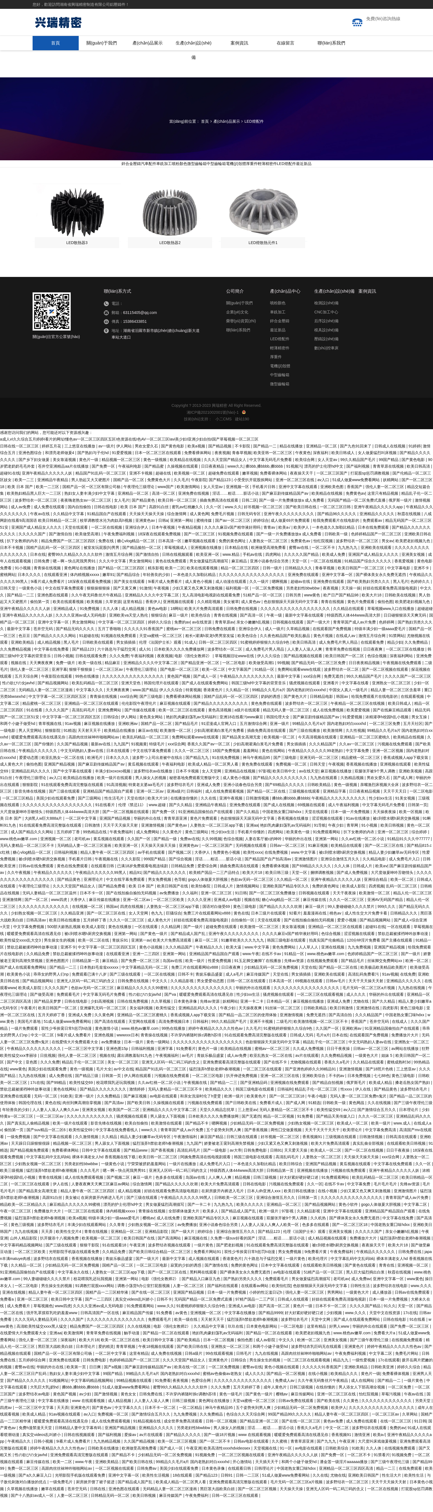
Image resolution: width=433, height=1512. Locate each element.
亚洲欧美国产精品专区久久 (286, 899)
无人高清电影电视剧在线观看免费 (211, 608)
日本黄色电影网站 (262, 1339)
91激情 (145, 601)
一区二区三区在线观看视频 (320, 1007)
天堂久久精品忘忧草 (218, 1122)
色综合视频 (377, 669)
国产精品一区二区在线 (267, 804)
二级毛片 (284, 1034)
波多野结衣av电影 (35, 1407)
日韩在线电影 (106, 520)
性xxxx (346, 1102)
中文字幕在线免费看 (52, 662)
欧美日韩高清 (419, 479)
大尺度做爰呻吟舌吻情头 (22, 824)
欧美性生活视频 (156, 1488)
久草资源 (113, 614)
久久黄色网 (104, 1028)
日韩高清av (36, 933)
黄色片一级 (89, 472)
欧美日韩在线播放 (65, 933)
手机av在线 (253, 567)
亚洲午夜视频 (231, 811)
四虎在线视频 (132, 919)
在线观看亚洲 (56, 587)
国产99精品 (56, 1095)
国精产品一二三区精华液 (107, 1305)
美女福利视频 (142, 1021)
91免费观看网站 (327, 845)
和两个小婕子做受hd (18, 736)
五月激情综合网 (254, 736)
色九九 (157, 926)
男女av (388, 554)
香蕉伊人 (153, 614)
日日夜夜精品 (213, 479)
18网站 (176, 621)
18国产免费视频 (226, 763)
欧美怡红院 (281, 1298)
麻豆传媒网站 (303, 1407)
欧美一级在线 (90, 676)
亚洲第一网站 (182, 533)
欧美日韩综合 (291, 1177)
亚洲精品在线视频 (241, 784)
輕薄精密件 (301, 168)
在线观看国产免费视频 (332, 642)
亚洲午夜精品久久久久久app (379, 520)
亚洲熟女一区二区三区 (392, 696)
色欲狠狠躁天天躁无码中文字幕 (291, 614)
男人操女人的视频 (151, 790)
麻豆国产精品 (212, 1149)
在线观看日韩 (103, 879)
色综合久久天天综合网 (246, 1427)
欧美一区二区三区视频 (177, 1454)
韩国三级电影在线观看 (287, 953)
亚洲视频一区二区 (56, 852)
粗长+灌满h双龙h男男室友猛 (210, 648)
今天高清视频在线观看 (318, 750)
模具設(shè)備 (326, 343)
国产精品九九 (198, 770)
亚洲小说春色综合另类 (270, 574)
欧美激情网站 (189, 499)
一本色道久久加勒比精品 (334, 540)
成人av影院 (266, 1353)
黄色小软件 (349, 1217)
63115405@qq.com (140, 325)
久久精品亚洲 (72, 926)
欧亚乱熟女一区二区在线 (63, 770)
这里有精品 (133, 614)
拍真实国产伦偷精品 (327, 953)
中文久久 (160, 994)
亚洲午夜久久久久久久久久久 (289, 527)
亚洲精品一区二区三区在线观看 (92, 716)
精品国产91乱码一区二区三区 (101, 486)
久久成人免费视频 (309, 1061)
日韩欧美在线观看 (98, 655)
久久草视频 (161, 1014)
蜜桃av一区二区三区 (184, 642)
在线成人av (346, 648)
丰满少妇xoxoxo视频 (113, 784)
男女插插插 (126, 655)
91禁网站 (397, 648)
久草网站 (410, 1427)
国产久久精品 (181, 818)
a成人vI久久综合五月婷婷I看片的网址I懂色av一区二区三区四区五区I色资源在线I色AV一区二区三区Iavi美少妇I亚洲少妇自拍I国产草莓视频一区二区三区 (129, 452)
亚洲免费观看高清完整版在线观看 (232, 1075)
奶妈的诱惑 (271, 709)
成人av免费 (21, 520)
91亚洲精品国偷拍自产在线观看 (206, 824)
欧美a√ (284, 540)
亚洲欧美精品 (23, 655)
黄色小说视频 (151, 960)
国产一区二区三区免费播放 (273, 906)
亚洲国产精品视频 (60, 777)
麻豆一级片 (179, 628)
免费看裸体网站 (198, 465)
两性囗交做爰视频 (287, 1143)
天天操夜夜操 (385, 824)
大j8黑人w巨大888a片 (44, 831)
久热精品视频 (352, 790)
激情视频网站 (248, 899)
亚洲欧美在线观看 (377, 560)
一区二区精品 (191, 1420)
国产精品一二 (265, 459)
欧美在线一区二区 (190, 1380)
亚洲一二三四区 (147, 967)
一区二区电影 (234, 676)
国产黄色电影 (173, 459)
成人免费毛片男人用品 (339, 655)
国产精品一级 (166, 852)
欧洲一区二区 (417, 973)
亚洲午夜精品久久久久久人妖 (47, 486)
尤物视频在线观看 (306, 1075)
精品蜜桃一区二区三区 (42, 716)
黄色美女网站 (151, 730)
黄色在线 (241, 926)
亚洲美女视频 (414, 567)
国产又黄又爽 (125, 601)
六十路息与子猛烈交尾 (117, 662)
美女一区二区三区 (123, 1075)
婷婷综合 (261, 533)
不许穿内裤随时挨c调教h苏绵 (196, 1048)
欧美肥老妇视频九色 (413, 554)
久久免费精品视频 (16, 662)
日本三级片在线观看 (269, 926)
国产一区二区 (37, 912)
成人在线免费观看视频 (225, 804)
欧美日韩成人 (343, 465)
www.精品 (232, 567)
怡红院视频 (323, 554)
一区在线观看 (146, 939)
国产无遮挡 (251, 1129)
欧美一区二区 (214, 682)
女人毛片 (122, 513)
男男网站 (335, 1305)
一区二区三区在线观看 (263, 1082)
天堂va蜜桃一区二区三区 (161, 648)
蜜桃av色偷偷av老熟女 (223, 1386)
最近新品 (360, 168)
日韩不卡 (185, 987)
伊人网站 (124, 459)
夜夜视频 (222, 465)
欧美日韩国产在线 (173, 899)
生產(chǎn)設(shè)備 (194, 50)
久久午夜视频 (19, 885)
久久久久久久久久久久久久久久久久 (133, 689)
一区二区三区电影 (208, 1088)
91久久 (390, 1319)
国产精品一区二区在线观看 (166, 1346)
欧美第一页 (77, 1380)
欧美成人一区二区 (353, 1136)
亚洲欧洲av (128, 736)
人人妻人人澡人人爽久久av (56, 1122)
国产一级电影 (215, 1163)
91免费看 (305, 1129)
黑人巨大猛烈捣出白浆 (366, 1285)
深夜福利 (321, 465)
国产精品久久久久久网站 (55, 648)
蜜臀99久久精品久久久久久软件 (75, 567)
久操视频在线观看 (183, 479)
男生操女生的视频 (60, 953)
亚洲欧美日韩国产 (364, 1488)
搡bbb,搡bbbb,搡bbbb (264, 479)
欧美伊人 (302, 540)
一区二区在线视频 (107, 540)
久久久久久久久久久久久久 (90, 1129)
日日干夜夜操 (339, 1061)
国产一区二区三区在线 (385, 858)
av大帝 (236, 1163)
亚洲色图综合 (31, 465)
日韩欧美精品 (319, 797)
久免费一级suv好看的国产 (233, 1251)
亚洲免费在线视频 (194, 506)
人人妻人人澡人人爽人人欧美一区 (270, 1237)
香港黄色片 (213, 703)
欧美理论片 (353, 1143)
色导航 (180, 892)
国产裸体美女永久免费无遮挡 (381, 587)
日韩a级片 (194, 1366)
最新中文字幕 (19, 642)
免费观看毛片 (69, 1007)
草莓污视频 (391, 1407)
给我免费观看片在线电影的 (336, 533)
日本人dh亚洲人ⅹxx (264, 1204)
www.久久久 (421, 1298)
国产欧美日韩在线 (302, 520)
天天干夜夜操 (345, 906)
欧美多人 (211, 1224)
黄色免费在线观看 (267, 716)
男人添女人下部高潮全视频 (362, 1400)
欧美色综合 (201, 628)
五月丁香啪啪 (110, 642)
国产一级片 (193, 939)
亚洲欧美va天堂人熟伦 (129, 628)
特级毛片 (157, 757)
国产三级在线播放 (305, 743)
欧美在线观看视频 (203, 581)
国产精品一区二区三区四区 (122, 581)
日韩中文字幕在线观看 (102, 1163)
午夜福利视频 (143, 669)
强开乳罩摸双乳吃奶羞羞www (52, 1326)
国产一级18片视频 (220, 1447)
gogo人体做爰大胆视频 (208, 892)
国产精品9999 (270, 1326)
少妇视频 (334, 1326)
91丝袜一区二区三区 (283, 1021)
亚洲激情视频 (153, 838)
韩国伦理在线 (31, 1115)
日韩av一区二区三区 (288, 858)
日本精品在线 (237, 560)
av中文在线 (123, 1082)
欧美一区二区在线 (94, 953)
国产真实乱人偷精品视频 (29, 1136)
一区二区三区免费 (385, 736)
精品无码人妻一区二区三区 (286, 723)
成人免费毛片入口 (405, 872)
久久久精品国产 (323, 757)
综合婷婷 (419, 845)
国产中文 (15, 1075)
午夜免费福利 (122, 845)
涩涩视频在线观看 (328, 831)
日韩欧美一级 (336, 547)
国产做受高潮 (42, 1007)
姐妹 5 (387, 1068)
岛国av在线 (173, 973)
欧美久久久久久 (250, 1217)
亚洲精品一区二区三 (284, 1217)
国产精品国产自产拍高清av (268, 872)
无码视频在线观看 (252, 858)
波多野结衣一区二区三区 (36, 513)
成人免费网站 (148, 845)
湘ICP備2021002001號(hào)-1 (213, 425)
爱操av (130, 1447)
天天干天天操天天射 (121, 838)
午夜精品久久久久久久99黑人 (101, 885)
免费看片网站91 (208, 1264)
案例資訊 (239, 43)
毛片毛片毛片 (386, 1197)
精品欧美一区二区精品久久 (23, 1217)
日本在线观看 (118, 763)
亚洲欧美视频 (411, 784)
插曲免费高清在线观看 (219, 513)
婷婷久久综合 (160, 635)
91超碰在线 (89, 648)
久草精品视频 (298, 642)
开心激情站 (243, 1474)
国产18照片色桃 (380, 1082)
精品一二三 (386, 1481)
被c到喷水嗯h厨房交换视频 (397, 831)
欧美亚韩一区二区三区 (273, 465)
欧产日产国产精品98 (341, 608)
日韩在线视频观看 (178, 567)
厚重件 (274, 168)
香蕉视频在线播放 (362, 777)
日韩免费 (42, 574)
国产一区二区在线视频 (364, 1163)
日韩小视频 (63, 669)
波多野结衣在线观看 (51, 1271)
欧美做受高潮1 (88, 547)
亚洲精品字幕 (335, 804)
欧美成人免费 (334, 567)
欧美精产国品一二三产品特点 (215, 885)
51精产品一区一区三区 (263, 608)
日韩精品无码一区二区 (111, 1508)
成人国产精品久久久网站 (32, 845)
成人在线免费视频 (329, 723)
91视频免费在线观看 (236, 547)
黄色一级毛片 (231, 1407)
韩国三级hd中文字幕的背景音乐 (259, 696)
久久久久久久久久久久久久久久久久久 (252, 587)
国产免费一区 (104, 479)
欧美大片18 (372, 608)
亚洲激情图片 (306, 872)
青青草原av (224, 635)
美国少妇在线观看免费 (56, 811)
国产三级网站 (90, 811)
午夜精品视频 (190, 540)
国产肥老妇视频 (230, 1258)
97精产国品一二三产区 (255, 1312)
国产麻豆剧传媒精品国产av (286, 506)
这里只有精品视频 (383, 506)
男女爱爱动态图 (211, 994)
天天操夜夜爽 (251, 1021)
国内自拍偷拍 (80, 520)
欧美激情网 (333, 743)
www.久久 (233, 520)
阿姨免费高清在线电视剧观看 (206, 1170)
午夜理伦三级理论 (139, 499)
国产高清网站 (170, 1251)
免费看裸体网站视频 (184, 709)
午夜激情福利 (186, 1149)
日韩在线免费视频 (133, 1014)
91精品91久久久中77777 (409, 852)
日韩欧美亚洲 (383, 1380)
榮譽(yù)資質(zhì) (241, 334)
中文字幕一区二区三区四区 (122, 635)
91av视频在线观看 (65, 1427)
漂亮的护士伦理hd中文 (324, 479)
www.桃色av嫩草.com (19, 852)
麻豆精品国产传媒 (138, 1326)
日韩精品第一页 (86, 973)
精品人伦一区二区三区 (412, 906)
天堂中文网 (321, 1332)
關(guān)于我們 (101, 43)
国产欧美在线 (329, 1413)
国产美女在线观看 (130, 594)
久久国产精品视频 (73, 757)
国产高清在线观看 (110, 1034)
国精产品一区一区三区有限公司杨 (92, 499)
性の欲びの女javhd (19, 696)
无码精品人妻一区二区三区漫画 (46, 703)
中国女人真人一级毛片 (349, 703)
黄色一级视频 (155, 472)
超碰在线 (163, 486)
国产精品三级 (87, 1088)
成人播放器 (382, 1305)
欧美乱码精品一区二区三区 (95, 696)
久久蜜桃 (280, 1454)
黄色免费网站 (284, 960)
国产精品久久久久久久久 (165, 885)
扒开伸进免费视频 (242, 1088)
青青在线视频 (333, 614)
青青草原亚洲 (176, 831)
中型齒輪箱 (216, 168)
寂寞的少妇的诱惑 (186, 1278)
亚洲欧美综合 (314, 1088)
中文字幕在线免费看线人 (117, 1143)
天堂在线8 (136, 811)
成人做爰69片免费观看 (291, 533)
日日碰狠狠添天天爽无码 (405, 628)
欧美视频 (95, 614)
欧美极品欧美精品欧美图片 (384, 980)
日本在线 (38, 567)
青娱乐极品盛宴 (210, 987)
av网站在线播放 (405, 1061)
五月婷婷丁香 (69, 845)
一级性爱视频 (364, 1373)
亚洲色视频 (104, 1048)
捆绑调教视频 (322, 885)
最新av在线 (101, 757)
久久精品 (110, 1149)
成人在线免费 (169, 1231)
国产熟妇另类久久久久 (243, 1292)
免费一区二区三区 (23, 1481)
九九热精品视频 (107, 1454)
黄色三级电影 (245, 919)
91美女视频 (405, 811)
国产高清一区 (252, 628)
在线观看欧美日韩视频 (407, 1156)
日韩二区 (249, 513)
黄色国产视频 (179, 689)
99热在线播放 (87, 689)
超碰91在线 (10, 486)
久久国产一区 (139, 852)
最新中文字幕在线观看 (305, 628)
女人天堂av (328, 472)
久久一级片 (259, 594)
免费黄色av (355, 506)
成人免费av (361, 1292)
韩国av (342, 709)
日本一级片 (134, 1055)
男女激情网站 (141, 574)
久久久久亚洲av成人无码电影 (81, 628)
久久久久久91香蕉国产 (144, 642)
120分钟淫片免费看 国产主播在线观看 (380, 953)
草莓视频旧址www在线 (235, 669)
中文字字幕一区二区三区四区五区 (58, 709)
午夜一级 (274, 628)
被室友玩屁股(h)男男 (102, 560)
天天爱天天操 (296, 1163)
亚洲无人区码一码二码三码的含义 (86, 994)
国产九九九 (327, 1454)
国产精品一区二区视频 (286, 1386)
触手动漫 (132, 1346)
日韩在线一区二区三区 (20, 459)
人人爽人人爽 (220, 1190)
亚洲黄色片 (354, 1359)
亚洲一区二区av (150, 804)
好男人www (339, 1339)
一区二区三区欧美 (169, 912)
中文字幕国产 (240, 682)
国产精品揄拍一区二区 (142, 560)
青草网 (353, 838)
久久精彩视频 (209, 614)
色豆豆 (25, 648)
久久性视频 (355, 743)
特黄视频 (193, 703)
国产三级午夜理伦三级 (413, 1115)
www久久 (236, 479)
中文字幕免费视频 (29, 939)
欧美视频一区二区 (190, 486)
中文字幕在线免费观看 (393, 1177)
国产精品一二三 (21, 608)
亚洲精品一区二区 (322, 459)
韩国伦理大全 (278, 730)
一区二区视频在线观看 (115, 1481)
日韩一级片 (273, 581)
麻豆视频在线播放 (100, 736)
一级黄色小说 (31, 601)
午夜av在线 (40, 527)
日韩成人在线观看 (294, 1312)
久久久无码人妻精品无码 (36, 1332)
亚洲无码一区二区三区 (319, 770)
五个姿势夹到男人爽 (224, 1143)
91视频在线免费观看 (119, 648)
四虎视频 (376, 899)
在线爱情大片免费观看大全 (75, 1055)
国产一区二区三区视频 (258, 1502)
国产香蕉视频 (256, 1143)
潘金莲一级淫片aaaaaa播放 (344, 1474)
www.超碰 (158, 818)
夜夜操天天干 (302, 486)
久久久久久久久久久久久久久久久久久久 (295, 621)
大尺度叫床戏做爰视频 (378, 1454)
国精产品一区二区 (129, 493)
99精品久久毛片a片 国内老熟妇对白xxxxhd (289, 703)
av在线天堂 (309, 784)
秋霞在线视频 (409, 527)
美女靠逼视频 (65, 472)
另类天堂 (423, 1413)
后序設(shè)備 (326, 334)
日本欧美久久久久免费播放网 (179, 662)
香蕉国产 (355, 499)
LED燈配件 (253, 121)
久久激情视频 (87, 1149)
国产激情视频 (106, 1407)
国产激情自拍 (61, 547)
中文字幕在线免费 (398, 1231)
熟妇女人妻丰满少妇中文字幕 (90, 506)
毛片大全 (104, 1082)
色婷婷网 (387, 635)
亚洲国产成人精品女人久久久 (37, 540)
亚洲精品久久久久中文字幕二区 (152, 608)
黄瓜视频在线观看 (144, 777)
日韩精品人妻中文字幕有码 (78, 1440)
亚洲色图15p (117, 1061)
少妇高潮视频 (103, 1014)
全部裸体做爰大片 (184, 1224)
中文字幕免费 (358, 763)
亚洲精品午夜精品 (53, 493)
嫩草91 (108, 587)
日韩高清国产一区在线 (100, 1326)
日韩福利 (194, 804)
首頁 (55, 43)
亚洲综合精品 (376, 892)
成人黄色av (251, 614)
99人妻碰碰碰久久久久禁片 (351, 919)
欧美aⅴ (381, 879)
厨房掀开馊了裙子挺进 (96, 1495)
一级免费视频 (19, 1149)
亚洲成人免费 (209, 797)
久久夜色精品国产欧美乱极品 (285, 648)
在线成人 (400, 1034)
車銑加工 (130, 168)
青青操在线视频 (48, 581)
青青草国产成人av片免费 (355, 635)
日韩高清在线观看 (402, 1149)
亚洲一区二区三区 (393, 845)
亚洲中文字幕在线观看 (298, 499)
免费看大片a (385, 1346)
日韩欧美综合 (337, 1461)
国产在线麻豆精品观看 (393, 723)
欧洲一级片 (234, 1109)
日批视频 (48, 1068)
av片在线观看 (307, 1068)
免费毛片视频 (223, 527)
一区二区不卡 (324, 560)
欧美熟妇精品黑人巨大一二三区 (34, 506)
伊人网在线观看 (138, 1088)
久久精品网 (171, 939)
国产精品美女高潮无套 (242, 750)
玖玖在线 (236, 1339)
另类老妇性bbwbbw (303, 601)
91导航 (320, 838)
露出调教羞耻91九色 (135, 1068)
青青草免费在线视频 (343, 662)
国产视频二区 (180, 865)
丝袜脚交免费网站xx (385, 973)
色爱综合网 (201, 1393)
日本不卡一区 (92, 906)
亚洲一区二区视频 (388, 763)
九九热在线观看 (324, 790)
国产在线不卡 (276, 1075)
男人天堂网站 (31, 743)
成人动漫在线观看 (231, 594)
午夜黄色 (303, 465)
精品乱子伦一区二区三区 (325, 1055)
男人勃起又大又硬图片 (91, 493)
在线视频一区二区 (88, 919)
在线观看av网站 (255, 1298)
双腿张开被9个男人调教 (376, 784)
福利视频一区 (238, 601)
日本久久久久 (30, 587)
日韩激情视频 (258, 811)
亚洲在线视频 (333, 960)
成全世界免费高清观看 (184, 1434)
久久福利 (190, 906)
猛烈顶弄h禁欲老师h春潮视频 (215, 1082)
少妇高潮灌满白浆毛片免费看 (219, 743)
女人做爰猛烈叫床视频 (378, 465)
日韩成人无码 (302, 1048)
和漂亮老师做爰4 (60, 465)
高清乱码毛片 (84, 723)
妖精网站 (391, 493)
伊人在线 (363, 1102)
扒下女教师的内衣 (23, 554)
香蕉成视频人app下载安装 (406, 770)
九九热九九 (348, 560)
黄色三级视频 (23, 1237)
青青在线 (387, 1278)
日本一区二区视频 (219, 1353)
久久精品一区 (238, 703)
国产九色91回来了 (356, 459)
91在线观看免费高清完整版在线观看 (72, 797)
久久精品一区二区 (292, 892)
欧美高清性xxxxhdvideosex (227, 1461)
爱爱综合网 (207, 879)
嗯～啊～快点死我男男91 (75, 574)
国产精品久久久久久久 (27, 1393)
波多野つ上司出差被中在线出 (158, 770)
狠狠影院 (53, 743)
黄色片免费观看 (361, 614)
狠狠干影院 (90, 1258)
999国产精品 (155, 872)
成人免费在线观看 (50, 520)
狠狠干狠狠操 (81, 682)
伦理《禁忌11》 (132, 818)
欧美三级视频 (12, 1183)
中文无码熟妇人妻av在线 (82, 763)
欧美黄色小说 (19, 987)
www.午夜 (250, 967)
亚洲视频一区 (238, 499)
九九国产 (121, 757)
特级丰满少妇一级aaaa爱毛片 (381, 642)
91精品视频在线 (147, 1434)
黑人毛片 (400, 594)
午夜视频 (162, 601)
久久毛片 (181, 493)
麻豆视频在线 (196, 1251)
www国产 (166, 499)
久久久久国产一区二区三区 (408, 689)
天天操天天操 (292, 1502)
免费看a (7, 1312)
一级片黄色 (204, 1258)
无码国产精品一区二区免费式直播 (357, 513)
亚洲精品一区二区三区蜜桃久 (365, 750)
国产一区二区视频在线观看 (385, 682)
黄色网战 (357, 1115)
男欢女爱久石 (147, 459)
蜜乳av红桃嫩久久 (188, 520)
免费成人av (285, 1393)
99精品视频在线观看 (134, 1393)
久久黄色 (351, 1413)
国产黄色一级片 (154, 946)
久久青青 (117, 1237)
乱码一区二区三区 (402, 899)
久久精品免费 (38, 967)
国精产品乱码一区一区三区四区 (53, 560)
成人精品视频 (133, 621)
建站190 (242, 432)
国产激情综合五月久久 (377, 1122)
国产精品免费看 (112, 899)
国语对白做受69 (216, 919)
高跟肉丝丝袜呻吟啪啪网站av (94, 750)
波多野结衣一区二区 (225, 662)
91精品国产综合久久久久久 (368, 574)
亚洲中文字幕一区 (338, 587)
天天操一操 (351, 601)
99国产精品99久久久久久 (290, 1427)
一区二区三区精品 (18, 811)
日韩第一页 (417, 818)
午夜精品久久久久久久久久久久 (247, 689)
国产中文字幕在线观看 (73, 784)
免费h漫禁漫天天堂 (36, 1440)
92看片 (295, 926)
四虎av (6, 1420)
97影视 (264, 784)
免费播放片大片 (405, 1048)
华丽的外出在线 (148, 831)
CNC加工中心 (326, 325)
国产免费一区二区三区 (141, 973)
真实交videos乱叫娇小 (134, 1312)
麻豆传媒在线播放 (105, 912)
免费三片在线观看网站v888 (207, 926)
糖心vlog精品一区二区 (136, 554)
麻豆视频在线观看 (176, 716)
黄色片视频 (323, 648)
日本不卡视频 (12, 560)
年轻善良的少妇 (157, 587)
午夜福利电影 (130, 479)
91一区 (286, 1461)
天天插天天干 (267, 1474)
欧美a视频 (197, 459)
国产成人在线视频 (279, 818)
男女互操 (419, 730)
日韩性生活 (360, 1298)
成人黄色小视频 (199, 594)
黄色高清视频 (220, 723)
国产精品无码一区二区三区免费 (319, 676)
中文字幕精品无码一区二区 (145, 980)
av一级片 (106, 459)
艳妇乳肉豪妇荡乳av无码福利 (192, 730)
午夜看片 (28, 1021)
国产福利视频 (358, 479)
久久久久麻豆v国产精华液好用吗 (233, 540)
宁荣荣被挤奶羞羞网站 (147, 1177)
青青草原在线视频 (389, 479)
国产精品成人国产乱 (189, 946)
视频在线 (19, 676)
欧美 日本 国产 (20, 499)
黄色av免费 (333, 1434)
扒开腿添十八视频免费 (60, 1251)
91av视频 (73, 736)
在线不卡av (272, 967)
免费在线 (106, 554)
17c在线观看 (389, 1373)
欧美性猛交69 (81, 1095)
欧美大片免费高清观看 (204, 621)
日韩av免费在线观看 (296, 1413)
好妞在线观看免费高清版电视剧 (390, 601)
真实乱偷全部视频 (369, 1156)
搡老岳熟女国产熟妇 (413, 1095)
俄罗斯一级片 (401, 513)
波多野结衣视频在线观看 (170, 1258)
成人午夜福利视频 (344, 818)
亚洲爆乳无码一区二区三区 (103, 1021)
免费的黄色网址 (233, 554)
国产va (170, 1007)
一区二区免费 (400, 1400)
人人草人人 (309, 960)
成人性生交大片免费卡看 (366, 926)
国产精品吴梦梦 (48, 1014)
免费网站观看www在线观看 (196, 750)
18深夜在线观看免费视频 (160, 547)
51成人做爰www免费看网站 (356, 493)
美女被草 (231, 614)
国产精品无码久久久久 (76, 642)
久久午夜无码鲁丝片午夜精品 (97, 608)
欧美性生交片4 (69, 1244)
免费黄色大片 (159, 493)
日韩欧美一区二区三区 (234, 1210)
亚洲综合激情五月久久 (340, 872)
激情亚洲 (362, 1447)
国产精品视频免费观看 (30, 1163)
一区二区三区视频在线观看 (242, 1468)
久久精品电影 (375, 872)
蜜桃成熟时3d (399, 1075)
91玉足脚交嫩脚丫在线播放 (258, 973)
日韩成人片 (363, 879)
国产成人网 (403, 790)
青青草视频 (126, 1359)
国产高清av (114, 1115)
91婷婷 (415, 459)
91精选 (70, 743)
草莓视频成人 (176, 560)
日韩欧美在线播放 (104, 1461)
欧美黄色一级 (298, 845)
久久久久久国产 (33, 547)
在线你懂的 (326, 1400)
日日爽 (95, 1380)
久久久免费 (119, 669)
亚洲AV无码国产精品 (385, 912)
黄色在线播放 (120, 939)
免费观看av (373, 533)
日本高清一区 (170, 554)
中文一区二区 (43, 1048)
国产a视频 (113, 1380)
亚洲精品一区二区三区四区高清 (346, 1481)
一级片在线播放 (183, 1177)
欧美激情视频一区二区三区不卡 (321, 1034)
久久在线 (209, 811)
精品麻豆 (113, 676)
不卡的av (337, 1088)
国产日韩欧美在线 (241, 1115)
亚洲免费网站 (110, 723)
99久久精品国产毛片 (358, 472)
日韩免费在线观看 (220, 642)
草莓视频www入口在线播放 (391, 621)
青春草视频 (241, 465)
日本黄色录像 (186, 1014)
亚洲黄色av (145, 533)
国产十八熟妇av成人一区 (33, 1508)
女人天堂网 (212, 784)
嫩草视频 (250, 486)
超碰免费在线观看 (224, 486)
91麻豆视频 (318, 858)
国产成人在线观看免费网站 (205, 696)
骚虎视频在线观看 (305, 696)
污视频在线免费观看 (395, 757)
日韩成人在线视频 (390, 459)
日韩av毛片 (336, 994)
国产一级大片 (319, 635)
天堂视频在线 (266, 1461)
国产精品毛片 (187, 736)
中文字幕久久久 (90, 703)
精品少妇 (395, 655)
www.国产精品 (145, 703)
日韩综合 (111, 730)
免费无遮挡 (334, 689)
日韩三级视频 (265, 1190)
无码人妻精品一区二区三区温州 (50, 906)
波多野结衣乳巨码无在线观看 (316, 1359)
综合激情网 (177, 527)
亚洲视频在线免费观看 (290, 1095)
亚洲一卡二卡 (252, 1014)
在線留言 (285, 43)
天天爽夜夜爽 (42, 676)
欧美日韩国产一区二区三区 (361, 581)
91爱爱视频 (122, 465)
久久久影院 (131, 872)
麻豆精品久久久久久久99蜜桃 (142, 1001)
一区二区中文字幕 (81, 831)
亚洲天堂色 (131, 696)
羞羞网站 (251, 763)
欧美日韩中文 (285, 784)
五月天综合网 (27, 689)
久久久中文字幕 (113, 574)
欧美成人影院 (354, 899)
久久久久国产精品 (366, 1319)
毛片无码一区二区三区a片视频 (369, 1001)
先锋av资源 (294, 973)
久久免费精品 (417, 655)
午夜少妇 (336, 838)
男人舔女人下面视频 (168, 1129)
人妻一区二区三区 (189, 1298)
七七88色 (382, 1088)
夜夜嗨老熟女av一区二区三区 (86, 513)
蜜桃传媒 (204, 533)
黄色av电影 (158, 621)
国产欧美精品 (189, 1353)
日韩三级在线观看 (242, 1149)
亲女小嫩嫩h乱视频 (253, 635)
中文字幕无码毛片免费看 (271, 472)
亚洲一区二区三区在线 (295, 493)
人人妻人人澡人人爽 (305, 662)
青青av (269, 540)
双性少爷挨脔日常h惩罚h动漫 (67, 1041)
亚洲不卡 (422, 581)
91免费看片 (186, 1061)
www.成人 (402, 1136)
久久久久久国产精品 (302, 567)
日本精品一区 (278, 1014)
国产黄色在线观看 (361, 1278)
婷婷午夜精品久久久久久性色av (216, 1041)
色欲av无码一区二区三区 (252, 892)
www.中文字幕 (304, 865)
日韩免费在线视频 (242, 621)
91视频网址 (59, 1393)
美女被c (72, 1210)
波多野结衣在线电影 (391, 1298)
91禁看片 (382, 1468)
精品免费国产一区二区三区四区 (68, 554)
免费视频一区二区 (292, 777)
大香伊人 (202, 865)
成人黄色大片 (12, 777)
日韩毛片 (244, 1366)
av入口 (323, 493)
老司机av (82, 852)
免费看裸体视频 (276, 879)
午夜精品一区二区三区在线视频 (358, 716)
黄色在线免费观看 (171, 574)
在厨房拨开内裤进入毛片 (223, 1204)
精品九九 (341, 1373)
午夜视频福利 (167, 1068)
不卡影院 (243, 459)
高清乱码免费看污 (364, 987)
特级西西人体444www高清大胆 (354, 628)
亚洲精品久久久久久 (377, 527)
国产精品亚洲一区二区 (200, 676)
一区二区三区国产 (332, 486)
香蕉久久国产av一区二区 (209, 757)
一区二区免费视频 (268, 601)
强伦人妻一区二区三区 (385, 499)
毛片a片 (323, 1048)
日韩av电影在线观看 (252, 1454)
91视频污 (294, 479)
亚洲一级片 (280, 736)
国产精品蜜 (154, 479)
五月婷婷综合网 (33, 1373)
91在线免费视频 (226, 770)
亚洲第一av (141, 953)
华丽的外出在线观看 (253, 1001)
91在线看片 (105, 818)
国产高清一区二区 (275, 1319)
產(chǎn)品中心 (285, 304)
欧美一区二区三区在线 (121, 1353)
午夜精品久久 (19, 1454)
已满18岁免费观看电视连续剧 (143, 879)
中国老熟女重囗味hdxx (282, 824)
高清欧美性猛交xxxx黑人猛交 (42, 1339)
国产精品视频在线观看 (303, 669)
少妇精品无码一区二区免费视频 (271, 980)
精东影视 (155, 581)
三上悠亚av (406, 1082)
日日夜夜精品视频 (365, 676)
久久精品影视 (182, 994)
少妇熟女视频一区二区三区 (34, 926)
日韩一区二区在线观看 (247, 994)
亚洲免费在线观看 (304, 587)
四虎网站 (273, 567)
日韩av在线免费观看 (37, 879)
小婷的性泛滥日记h (266, 1305)
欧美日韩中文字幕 (67, 1312)
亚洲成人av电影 (228, 912)
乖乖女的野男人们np (51, 987)
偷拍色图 (385, 614)
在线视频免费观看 (323, 973)
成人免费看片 (19, 1319)
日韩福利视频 (66, 865)
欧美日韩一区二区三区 (178, 513)
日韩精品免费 (183, 879)
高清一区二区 (164, 506)
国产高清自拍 (341, 1028)
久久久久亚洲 (200, 912)
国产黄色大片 (296, 709)
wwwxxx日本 (127, 1048)
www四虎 (59, 912)
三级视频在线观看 (305, 804)
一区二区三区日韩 (336, 520)
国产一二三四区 (99, 1312)
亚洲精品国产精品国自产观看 (108, 804)
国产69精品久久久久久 (285, 797)
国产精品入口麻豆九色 (201, 1292)
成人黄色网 (199, 527)
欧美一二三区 (48, 499)
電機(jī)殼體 (247, 168)
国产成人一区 (205, 689)
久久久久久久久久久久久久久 (44, 919)
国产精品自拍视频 (328, 1095)
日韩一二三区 (248, 1488)
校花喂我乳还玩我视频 (116, 1095)
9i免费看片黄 (316, 1264)
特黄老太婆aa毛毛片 (146, 797)
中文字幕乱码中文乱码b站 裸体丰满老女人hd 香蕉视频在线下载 (81, 1170)
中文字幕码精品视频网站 (22, 1258)
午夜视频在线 (107, 872)
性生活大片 (392, 1488)
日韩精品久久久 (299, 581)
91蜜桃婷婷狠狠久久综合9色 (265, 655)
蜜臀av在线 (299, 560)
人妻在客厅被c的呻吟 (264, 852)
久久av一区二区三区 (357, 757)
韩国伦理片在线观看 (162, 696)
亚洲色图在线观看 (53, 608)
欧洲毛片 (95, 770)
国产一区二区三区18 (287, 1109)
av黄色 (181, 1326)
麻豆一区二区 (207, 953)
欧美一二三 (25, 493)
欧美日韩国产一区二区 (345, 669)
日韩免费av (147, 1481)
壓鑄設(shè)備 (326, 352)
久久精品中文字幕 (69, 527)
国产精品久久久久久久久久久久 (221, 716)
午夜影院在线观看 (57, 689)
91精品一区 (265, 682)
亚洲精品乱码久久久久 (31, 784)
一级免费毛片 (61, 1495)
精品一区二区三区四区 (240, 581)
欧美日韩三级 (277, 885)
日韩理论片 (264, 1481)
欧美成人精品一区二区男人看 (213, 777)
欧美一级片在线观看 (115, 790)
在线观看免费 (373, 655)
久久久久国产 (57, 723)
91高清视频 (116, 797)
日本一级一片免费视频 (351, 824)
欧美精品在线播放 (120, 743)
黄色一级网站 (158, 1055)
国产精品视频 (220, 459)
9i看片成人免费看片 (48, 594)
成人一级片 (274, 642)
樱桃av (148, 1231)
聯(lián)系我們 (331, 43)
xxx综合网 (312, 689)
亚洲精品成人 (65, 621)
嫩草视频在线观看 (200, 554)
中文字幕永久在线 (74, 1285)
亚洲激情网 (12, 912)
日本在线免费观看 (374, 540)
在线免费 (408, 987)
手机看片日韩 (264, 499)
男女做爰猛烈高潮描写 (209, 574)
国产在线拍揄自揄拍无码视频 (131, 906)
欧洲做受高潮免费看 (269, 560)
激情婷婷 (137, 1102)
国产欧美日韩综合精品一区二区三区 (160, 1264)
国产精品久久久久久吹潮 (281, 919)
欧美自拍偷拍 (137, 1136)
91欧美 (66, 1109)
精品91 (135, 885)
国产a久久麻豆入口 (36, 1488)
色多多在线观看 (169, 1190)
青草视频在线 (50, 736)
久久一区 (214, 520)
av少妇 (85, 1407)
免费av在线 (190, 852)
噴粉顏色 (156, 168)
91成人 (190, 655)
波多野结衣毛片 (181, 797)
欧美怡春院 (201, 899)
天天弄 (47, 1244)
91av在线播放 (358, 831)
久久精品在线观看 (349, 621)
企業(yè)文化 (237, 325)
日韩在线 (98, 1502)
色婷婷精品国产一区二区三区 (376, 547)
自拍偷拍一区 (243, 933)
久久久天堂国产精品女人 (225, 472)
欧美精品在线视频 (186, 472)
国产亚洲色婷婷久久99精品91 (311, 1082)
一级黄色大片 (367, 1068)
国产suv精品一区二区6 (47, 1143)
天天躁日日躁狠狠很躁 (31, 1156)
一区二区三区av (110, 682)
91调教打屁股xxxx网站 (95, 1298)
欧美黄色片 (257, 1109)
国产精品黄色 (144, 513)
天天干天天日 (395, 804)
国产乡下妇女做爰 (35, 472)
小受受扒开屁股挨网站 (253, 493)
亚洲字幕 (59, 682)
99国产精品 (389, 472)
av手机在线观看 (152, 865)
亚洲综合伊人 (137, 540)
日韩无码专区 (249, 527)
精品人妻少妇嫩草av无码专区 (394, 865)
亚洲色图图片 (58, 973)
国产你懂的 (44, 757)
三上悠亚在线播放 (80, 459)
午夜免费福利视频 (120, 547)
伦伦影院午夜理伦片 (139, 716)
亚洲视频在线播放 (207, 560)
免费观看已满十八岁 (90, 987)
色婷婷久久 (420, 594)
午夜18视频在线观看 (156, 1359)
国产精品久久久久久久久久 (103, 1102)
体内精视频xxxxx (85, 587)
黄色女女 (129, 1407)
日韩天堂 (8, 601)
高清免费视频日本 (175, 1034)
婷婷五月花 (52, 459)
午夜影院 (199, 493)
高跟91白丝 (159, 520)
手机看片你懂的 (251, 845)
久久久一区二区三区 (192, 763)
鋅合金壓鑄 (75, 168)
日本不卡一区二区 (331, 1319)
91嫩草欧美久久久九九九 (243, 953)
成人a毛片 (235, 987)
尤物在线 (361, 1014)
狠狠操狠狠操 (99, 601)
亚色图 (32, 1075)
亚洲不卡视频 (141, 486)
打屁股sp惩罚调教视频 (370, 486)
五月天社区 (413, 736)
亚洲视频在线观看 (179, 614)
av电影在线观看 (164, 1109)
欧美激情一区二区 (176, 743)
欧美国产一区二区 (125, 1122)
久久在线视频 (380, 1115)
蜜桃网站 (7, 587)
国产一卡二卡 (200, 1217)
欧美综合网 (305, 472)
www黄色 (312, 608)
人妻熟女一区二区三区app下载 (217, 838)
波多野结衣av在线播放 (154, 784)
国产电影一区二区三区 (180, 682)
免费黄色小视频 (227, 865)
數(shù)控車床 (326, 361)
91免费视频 (90, 621)
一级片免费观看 (25, 1041)
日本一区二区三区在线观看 (158, 465)
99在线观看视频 (219, 1366)
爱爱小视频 (347, 933)
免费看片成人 (272, 1115)
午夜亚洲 (138, 1258)
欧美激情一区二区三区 (260, 939)
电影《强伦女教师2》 (194, 669)
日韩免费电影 (256, 1163)
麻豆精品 (239, 574)
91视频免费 (205, 1468)
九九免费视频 (360, 960)
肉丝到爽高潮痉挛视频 (82, 1115)
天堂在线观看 (77, 540)
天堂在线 (308, 980)
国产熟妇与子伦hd (93, 465)
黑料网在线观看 (204, 1285)
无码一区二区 (46, 1109)
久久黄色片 (172, 845)
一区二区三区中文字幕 (84, 1061)
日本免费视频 (359, 1088)
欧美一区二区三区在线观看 (182, 723)
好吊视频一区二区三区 (264, 520)
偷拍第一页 (40, 614)
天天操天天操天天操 (147, 527)
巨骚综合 (173, 926)
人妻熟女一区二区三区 (269, 554)
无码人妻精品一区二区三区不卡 (27, 858)
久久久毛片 (90, 1183)
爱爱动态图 (29, 770)
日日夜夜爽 (373, 662)
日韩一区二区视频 (222, 1434)
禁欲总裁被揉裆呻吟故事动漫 (403, 946)
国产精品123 (220, 493)
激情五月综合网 (119, 567)
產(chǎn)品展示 (148, 43)
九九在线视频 (27, 1244)
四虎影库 (390, 1021)
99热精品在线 (95, 845)
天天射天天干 (90, 743)
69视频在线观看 (311, 818)
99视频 (283, 676)
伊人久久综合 (269, 669)
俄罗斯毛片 (356, 1095)
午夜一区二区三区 (16, 1224)
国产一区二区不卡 (215, 1454)
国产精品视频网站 (54, 696)
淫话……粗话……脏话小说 (236, 506)
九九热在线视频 (412, 1001)
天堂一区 (300, 574)
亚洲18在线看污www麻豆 (242, 730)
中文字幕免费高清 (381, 1143)
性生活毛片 (114, 811)
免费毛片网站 (407, 1366)
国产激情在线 (217, 1278)
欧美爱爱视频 (359, 723)
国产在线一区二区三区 (151, 1305)
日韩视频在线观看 (289, 635)
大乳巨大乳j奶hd (45, 1400)
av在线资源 (202, 635)
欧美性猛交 (166, 1021)
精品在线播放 (291, 459)
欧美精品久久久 (219, 1102)
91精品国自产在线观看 (107, 527)
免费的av (182, 635)
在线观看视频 (413, 709)
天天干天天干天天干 (323, 1143)
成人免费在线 (61, 1088)
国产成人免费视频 (353, 885)
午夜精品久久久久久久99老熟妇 (316, 763)
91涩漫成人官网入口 (219, 736)
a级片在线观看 (247, 723)
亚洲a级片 (175, 804)
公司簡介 (235, 304)
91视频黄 (139, 757)
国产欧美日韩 (139, 1115)
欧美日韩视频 (393, 838)
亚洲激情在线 (368, 1021)
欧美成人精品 (381, 1095)
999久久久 (387, 919)
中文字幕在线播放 (241, 1326)
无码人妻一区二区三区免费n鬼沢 (358, 1109)
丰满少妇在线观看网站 (87, 1237)
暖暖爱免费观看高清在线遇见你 (39, 750)
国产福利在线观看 (223, 1298)
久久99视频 (211, 852)
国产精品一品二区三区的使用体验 (248, 1028)
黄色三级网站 (197, 845)
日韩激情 (93, 838)
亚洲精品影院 (157, 1244)
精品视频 (243, 1190)
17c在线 (37, 1095)
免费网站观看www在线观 (300, 682)
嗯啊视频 (280, 594)
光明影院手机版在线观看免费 (74, 1264)
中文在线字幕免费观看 (65, 601)
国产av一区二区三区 (233, 533)
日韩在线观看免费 (91, 669)
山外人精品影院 (24, 1251)
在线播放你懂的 (184, 811)
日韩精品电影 (322, 709)
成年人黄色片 (275, 1400)
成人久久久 (356, 1007)
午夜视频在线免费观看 (403, 676)
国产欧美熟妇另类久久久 (369, 594)
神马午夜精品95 (257, 770)
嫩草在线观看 (53, 1502)
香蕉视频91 (312, 1149)
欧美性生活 (414, 1488)
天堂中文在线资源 (385, 1326)
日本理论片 (409, 1122)
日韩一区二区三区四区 (218, 655)
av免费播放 (170, 906)
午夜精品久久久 (210, 960)
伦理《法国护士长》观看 (161, 655)
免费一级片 (66, 676)
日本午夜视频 (164, 540)
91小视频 (23, 581)
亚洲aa (252, 838)
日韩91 (276, 1163)
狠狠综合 (159, 628)
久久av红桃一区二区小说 (363, 852)
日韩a (163, 533)
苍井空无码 (43, 642)
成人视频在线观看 (204, 1271)
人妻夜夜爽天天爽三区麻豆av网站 (101, 1197)
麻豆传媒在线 (315, 912)
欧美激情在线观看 (167, 1136)
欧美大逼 (234, 960)
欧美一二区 (174, 581)
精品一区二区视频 (279, 1129)
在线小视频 (328, 1204)
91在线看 (34, 723)
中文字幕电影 (399, 581)
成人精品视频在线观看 (328, 1251)
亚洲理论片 (94, 892)
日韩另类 (294, 608)
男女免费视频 (160, 892)
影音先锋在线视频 (31, 804)
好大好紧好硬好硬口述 (300, 1190)
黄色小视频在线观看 (282, 1380)
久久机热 (318, 1231)
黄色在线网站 (274, 763)
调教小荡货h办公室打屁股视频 (144, 1298)
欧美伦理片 (318, 1271)
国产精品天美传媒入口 (336, 1129)
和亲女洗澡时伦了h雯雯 (201, 1109)
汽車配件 (103, 168)
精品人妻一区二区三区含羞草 (396, 703)
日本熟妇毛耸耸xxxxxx (100, 980)
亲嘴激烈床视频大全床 (380, 797)
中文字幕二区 (416, 1217)
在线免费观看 (411, 1481)
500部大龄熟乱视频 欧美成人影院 (76, 939)
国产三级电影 (151, 709)
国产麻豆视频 (135, 1109)
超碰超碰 (425, 621)
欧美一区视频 (411, 824)
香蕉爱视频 (404, 574)
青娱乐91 (120, 953)
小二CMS (223, 432)
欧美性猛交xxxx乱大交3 (21, 953)
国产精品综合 (129, 587)
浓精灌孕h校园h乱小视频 (387, 730)
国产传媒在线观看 (141, 723)
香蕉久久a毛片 (337, 1075)
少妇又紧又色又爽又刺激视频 (198, 601)
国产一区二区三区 (200, 547)
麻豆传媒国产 (258, 987)
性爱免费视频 (220, 973)
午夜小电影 (318, 1109)
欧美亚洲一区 (208, 567)
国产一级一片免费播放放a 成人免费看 (292, 513)
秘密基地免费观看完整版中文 (195, 790)
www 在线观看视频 (89, 1413)
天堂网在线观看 (142, 1034)
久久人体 (111, 621)
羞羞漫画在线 (315, 926)
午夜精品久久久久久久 (38, 763)
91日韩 (241, 906)
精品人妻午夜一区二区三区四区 (108, 865)
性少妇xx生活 (381, 811)
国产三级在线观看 (65, 804)
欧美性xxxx (253, 865)
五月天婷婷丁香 (52, 1028)
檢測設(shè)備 (326, 316)
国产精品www (136, 1163)
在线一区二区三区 (396, 1434)
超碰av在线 (301, 594)
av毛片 (188, 1068)
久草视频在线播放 (23, 1502)
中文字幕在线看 (356, 696)
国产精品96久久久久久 (337, 527)
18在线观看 (183, 1488)
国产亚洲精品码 (254, 1095)
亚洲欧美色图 (332, 499)
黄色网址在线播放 (80, 581)
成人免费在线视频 (167, 1366)
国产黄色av (177, 838)
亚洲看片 (331, 696)
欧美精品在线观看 (347, 858)
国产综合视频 (181, 872)
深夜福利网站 (402, 669)
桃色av (335, 926)
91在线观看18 (114, 1258)
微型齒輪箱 (185, 168)
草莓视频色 (43, 1319)
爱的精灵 (106, 1359)
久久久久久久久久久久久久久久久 (116, 1332)
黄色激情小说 (107, 1041)
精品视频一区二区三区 (121, 472)
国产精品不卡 (197, 1136)
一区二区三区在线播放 (406, 662)
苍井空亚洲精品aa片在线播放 (63, 479)
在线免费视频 (277, 865)
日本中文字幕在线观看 (281, 1278)
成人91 (145, 662)
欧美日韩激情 (342, 1021)
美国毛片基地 (29, 1034)
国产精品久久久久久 (184, 1447)
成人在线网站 (363, 1393)
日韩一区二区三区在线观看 (235, 1508)
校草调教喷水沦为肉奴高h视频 (106, 533)
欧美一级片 (195, 973)
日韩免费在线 (410, 1264)
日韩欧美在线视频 (401, 608)
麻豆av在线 (148, 743)
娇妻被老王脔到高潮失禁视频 (229, 1156)
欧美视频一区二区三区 (102, 1251)
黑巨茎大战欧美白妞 (56, 1359)
